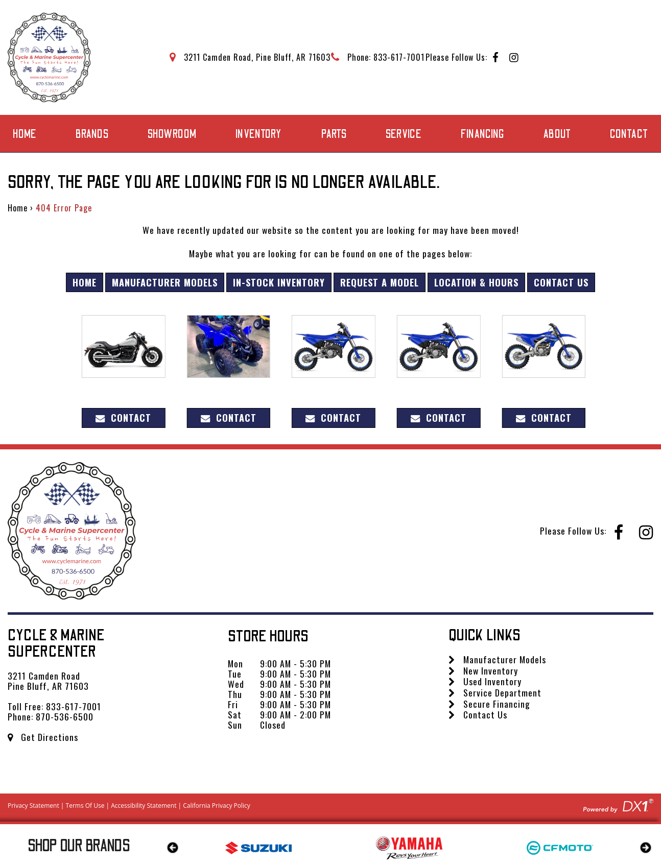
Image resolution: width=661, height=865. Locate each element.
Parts (334, 134)
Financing (483, 134)
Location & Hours (476, 282)
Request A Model (379, 282)
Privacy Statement (33, 805)
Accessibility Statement (143, 805)
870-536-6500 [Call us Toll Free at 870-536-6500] (64, 716)
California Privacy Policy (216, 805)
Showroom (172, 134)
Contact (629, 134)
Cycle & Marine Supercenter (56, 644)
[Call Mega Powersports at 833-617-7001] (377, 57)
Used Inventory (485, 681)
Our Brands (79, 845)
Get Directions (43, 736)
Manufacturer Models (165, 282)
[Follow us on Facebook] (495, 58)
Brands (92, 134)
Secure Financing (489, 703)
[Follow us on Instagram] (514, 58)
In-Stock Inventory (279, 282)
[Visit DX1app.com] (618, 805)
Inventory (258, 134)
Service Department (494, 692)
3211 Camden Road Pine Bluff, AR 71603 (48, 680)
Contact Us (561, 282)
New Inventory (483, 670)
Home (25, 134)
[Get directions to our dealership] (250, 57)
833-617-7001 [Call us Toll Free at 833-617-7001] (73, 706)
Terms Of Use (85, 805)
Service (404, 134)
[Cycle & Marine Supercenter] (49, 57)
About (557, 134)
